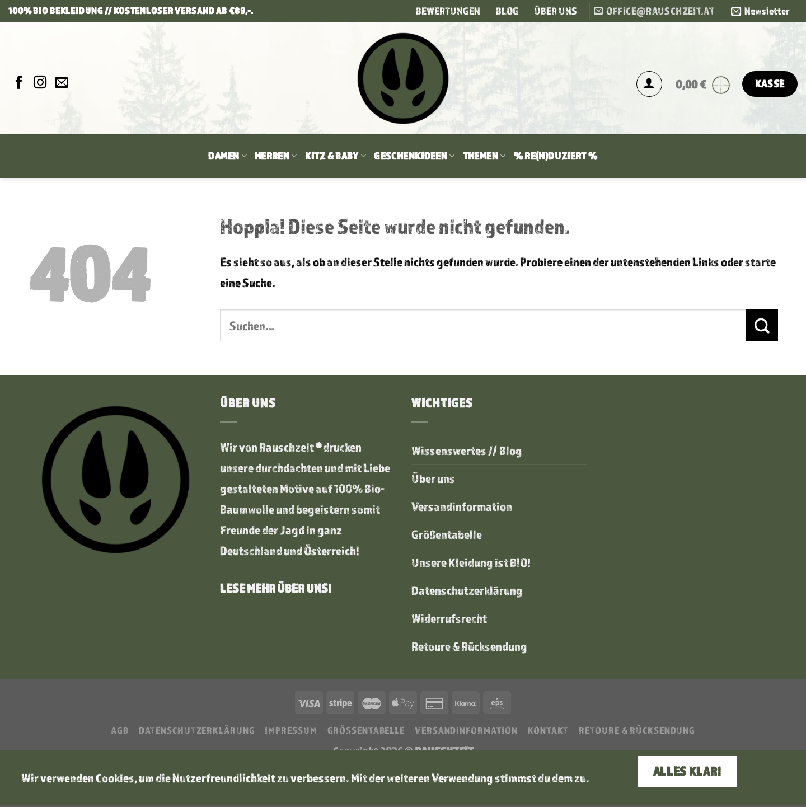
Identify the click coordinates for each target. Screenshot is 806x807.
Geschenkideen (414, 156)
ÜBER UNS (555, 11)
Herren (276, 156)
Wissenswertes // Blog (466, 450)
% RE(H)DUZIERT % (556, 156)
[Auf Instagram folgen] (40, 83)
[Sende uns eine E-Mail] (61, 83)
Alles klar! (687, 771)
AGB (120, 730)
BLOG (507, 11)
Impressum (291, 730)
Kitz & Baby (336, 156)
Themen (484, 156)
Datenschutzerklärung (467, 590)
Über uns (433, 478)
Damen (227, 156)
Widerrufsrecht (449, 618)
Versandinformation (461, 506)
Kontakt (548, 730)
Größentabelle (446, 534)
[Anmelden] (649, 84)
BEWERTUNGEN (448, 11)
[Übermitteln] (762, 325)
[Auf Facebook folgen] (19, 83)
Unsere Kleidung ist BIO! (471, 562)
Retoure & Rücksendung (469, 646)
